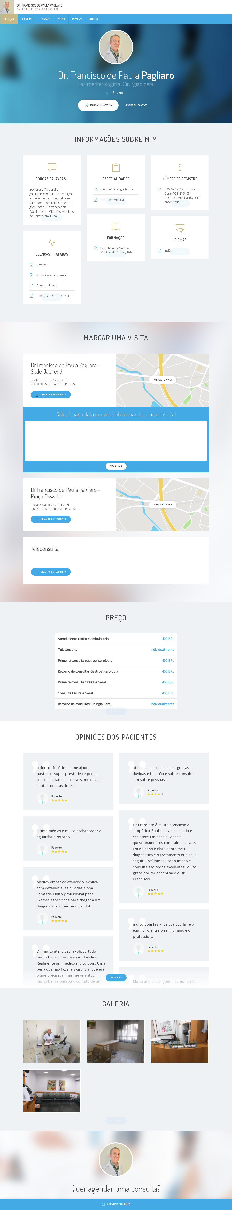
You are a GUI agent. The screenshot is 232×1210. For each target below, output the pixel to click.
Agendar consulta (116, 1204)
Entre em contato (136, 105)
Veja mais (116, 977)
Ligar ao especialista (50, 395)
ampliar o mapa (163, 379)
